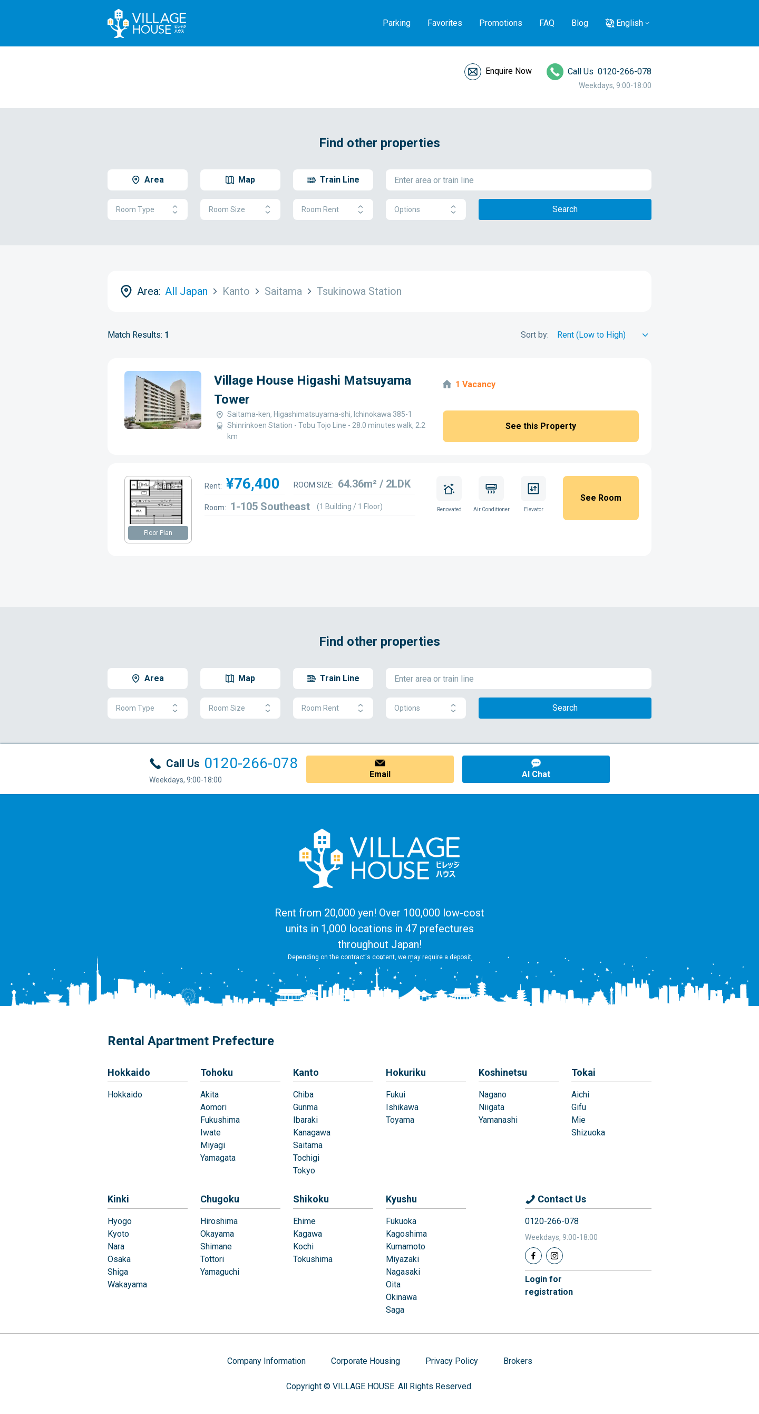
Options (426, 209)
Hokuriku (406, 1072)
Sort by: (535, 335)
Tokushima (313, 1259)
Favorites (444, 23)
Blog (579, 23)
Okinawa (401, 1297)
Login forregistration (549, 1285)
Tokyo (304, 1170)
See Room (600, 498)
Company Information (266, 1361)
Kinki (118, 1199)
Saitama (308, 1145)
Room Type (147, 209)
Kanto (306, 1072)
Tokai (583, 1072)
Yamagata (218, 1158)
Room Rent (333, 209)
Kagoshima (406, 1234)
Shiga (118, 1272)
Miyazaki (402, 1259)
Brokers (517, 1361)
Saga (395, 1310)
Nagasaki (403, 1272)
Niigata (491, 1107)
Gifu (578, 1107)
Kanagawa (311, 1133)
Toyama (400, 1120)
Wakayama (127, 1284)
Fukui (395, 1095)
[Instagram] (554, 1255)
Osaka (119, 1259)
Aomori (213, 1107)
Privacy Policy (451, 1361)
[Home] (379, 858)
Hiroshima (219, 1221)
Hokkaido (129, 1072)
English (629, 23)
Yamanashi (498, 1120)
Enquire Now (508, 71)
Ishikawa (402, 1107)
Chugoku (219, 1199)
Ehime (304, 1221)
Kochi (303, 1246)
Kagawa (307, 1234)
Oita (393, 1284)
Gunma (305, 1107)
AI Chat (536, 774)
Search (565, 209)
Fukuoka (401, 1221)
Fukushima (220, 1120)
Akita (209, 1095)
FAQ (546, 23)
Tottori (212, 1259)
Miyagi (212, 1145)
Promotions (500, 23)
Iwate (210, 1133)
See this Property (540, 426)
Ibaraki (305, 1120)
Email (380, 774)
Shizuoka (588, 1133)
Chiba (303, 1095)
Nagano (493, 1095)
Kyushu (401, 1199)
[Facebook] (533, 1255)
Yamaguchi (219, 1272)
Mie (578, 1120)
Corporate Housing (365, 1361)
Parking (397, 23)
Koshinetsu (503, 1072)
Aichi (580, 1095)
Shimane (216, 1246)
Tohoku (216, 1072)
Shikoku (311, 1199)
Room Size (240, 209)
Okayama (217, 1234)
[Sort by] (604, 335)
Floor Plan (158, 533)
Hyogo (120, 1221)
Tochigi (306, 1158)
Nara (116, 1246)
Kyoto (118, 1234)
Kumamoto (405, 1246)
